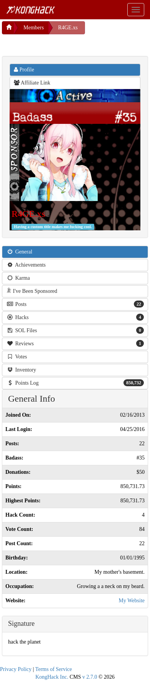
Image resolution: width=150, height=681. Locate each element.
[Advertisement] (63, 44)
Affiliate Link (32, 83)
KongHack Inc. (51, 677)
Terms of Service (53, 669)
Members (33, 27)
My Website (132, 600)
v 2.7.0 (89, 677)
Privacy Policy (16, 669)
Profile (24, 70)
